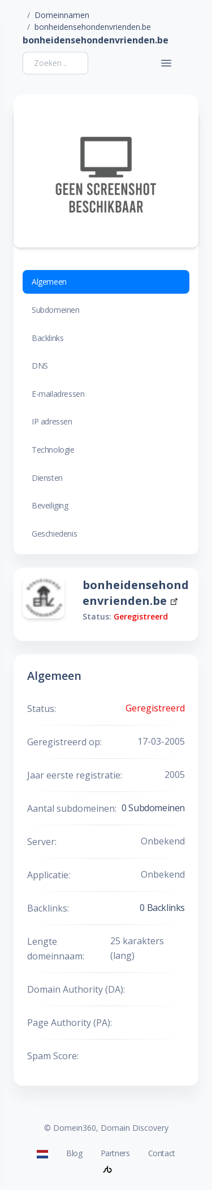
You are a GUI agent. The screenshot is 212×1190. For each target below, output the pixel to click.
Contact (161, 1153)
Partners (115, 1153)
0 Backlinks (162, 907)
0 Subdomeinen (153, 808)
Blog (74, 1153)
